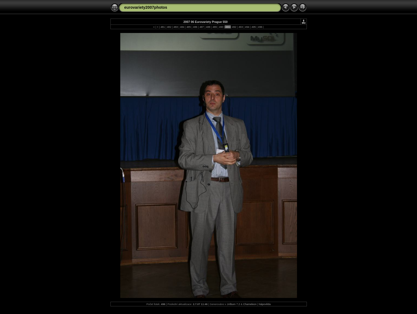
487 (202, 26)
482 (169, 26)
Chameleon (250, 304)
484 (182, 26)
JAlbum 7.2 (233, 304)
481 (163, 26)
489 (214, 26)
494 (247, 26)
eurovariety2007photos (145, 7)
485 (188, 26)
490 (221, 26)
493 (241, 26)
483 (175, 26)
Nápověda (265, 304)
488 (208, 26)
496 (260, 26)
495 (254, 26)
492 (234, 26)
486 (195, 26)
